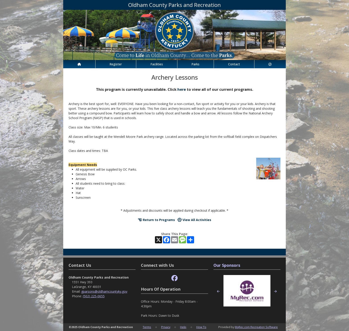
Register (116, 64)
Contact (234, 64)
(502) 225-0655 (94, 296)
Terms (147, 327)
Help (183, 327)
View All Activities (194, 220)
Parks (195, 64)
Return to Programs (156, 220)
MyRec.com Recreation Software (256, 327)
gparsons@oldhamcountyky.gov (104, 291)
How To (201, 327)
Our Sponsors (226, 265)
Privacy (165, 327)
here (181, 89)
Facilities (156, 64)
